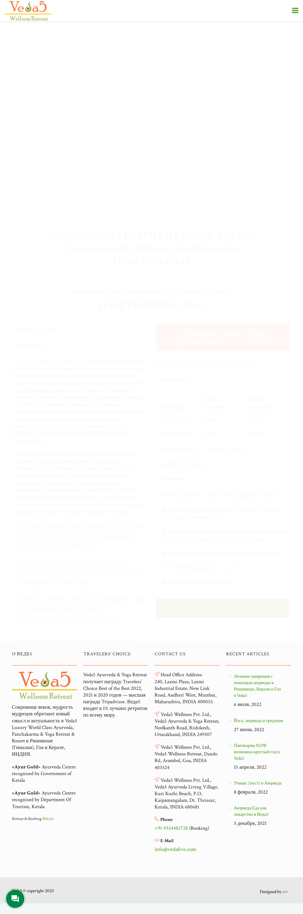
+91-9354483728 (171, 828)
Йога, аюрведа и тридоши (258, 721)
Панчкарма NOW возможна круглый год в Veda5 (257, 752)
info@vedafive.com (175, 849)
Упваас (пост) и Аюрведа (258, 783)
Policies (47, 819)
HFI (285, 892)
